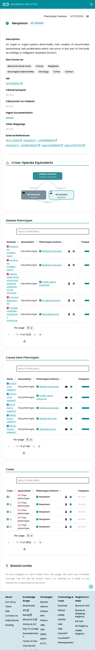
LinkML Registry (79, 632)
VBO (42, 629)
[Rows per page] (30, 328)
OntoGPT (63, 633)
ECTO (43, 643)
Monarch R (30, 619)
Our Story (10, 602)
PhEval (61, 610)
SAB (7, 611)
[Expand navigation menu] (91, 4)
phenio (10, 117)
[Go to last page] (40, 334)
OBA (42, 625)
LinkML (61, 615)
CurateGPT (64, 638)
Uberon (44, 606)
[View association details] (73, 251)
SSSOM (61, 619)
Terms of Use (30, 641)
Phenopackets (65, 642)
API (26, 610)
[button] (86, 386)
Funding (9, 625)
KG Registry (81, 625)
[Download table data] (24, 341)
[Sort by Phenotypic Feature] (63, 241)
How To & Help (30, 628)
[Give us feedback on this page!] (91, 586)
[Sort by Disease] (17, 241)
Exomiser (62, 605)
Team (8, 606)
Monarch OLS (82, 605)
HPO (42, 615)
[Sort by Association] (36, 241)
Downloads (29, 605)
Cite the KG (29, 645)
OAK (60, 624)
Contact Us (11, 615)
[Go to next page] (34, 334)
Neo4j (27, 615)
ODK (60, 628)
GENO (43, 634)
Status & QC (29, 624)
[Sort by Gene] (14, 378)
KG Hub (79, 621)
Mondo (44, 602)
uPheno (44, 611)
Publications (12, 620)
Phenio (44, 620)
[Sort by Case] (14, 490)
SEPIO (43, 638)
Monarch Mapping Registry (80, 613)
